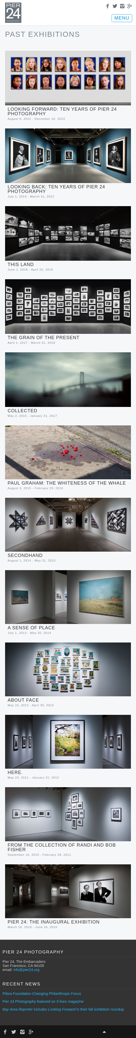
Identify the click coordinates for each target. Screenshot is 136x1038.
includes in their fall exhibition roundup (63, 1009)
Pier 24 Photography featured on (43, 1001)
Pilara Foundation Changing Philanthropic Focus (42, 994)
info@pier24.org (26, 970)
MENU (121, 18)
